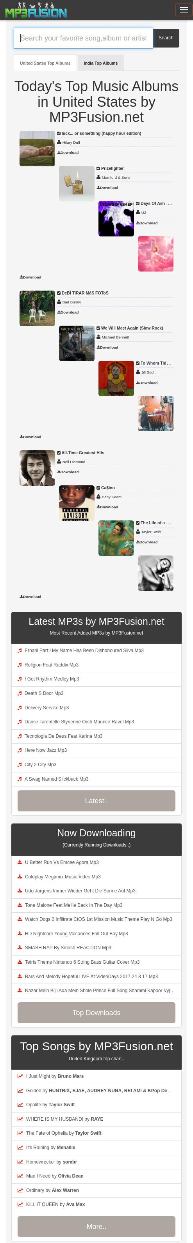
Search (166, 38)
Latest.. (96, 801)
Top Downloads (96, 1013)
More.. (96, 1227)
